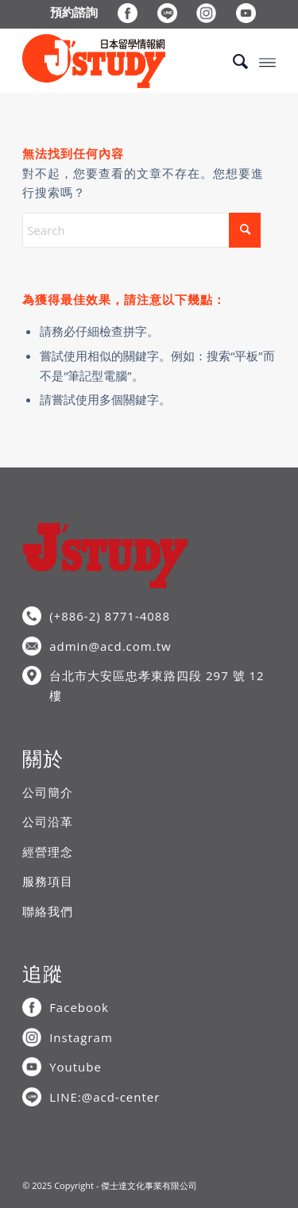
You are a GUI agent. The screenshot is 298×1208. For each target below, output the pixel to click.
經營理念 (47, 852)
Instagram (81, 1037)
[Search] (232, 61)
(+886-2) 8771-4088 (109, 616)
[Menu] (267, 61)
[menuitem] (74, 12)
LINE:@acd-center (104, 1097)
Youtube (75, 1067)
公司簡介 (47, 792)
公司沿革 (47, 821)
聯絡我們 (47, 911)
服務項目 (47, 881)
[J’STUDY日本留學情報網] (123, 61)
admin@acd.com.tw (110, 646)
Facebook (79, 1007)
